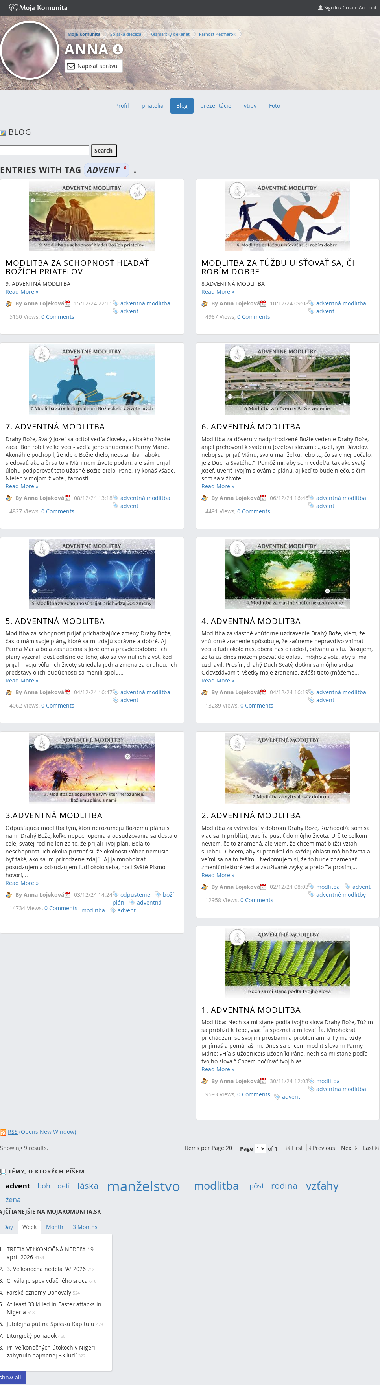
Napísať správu (92, 66)
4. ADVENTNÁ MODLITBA (250, 575)
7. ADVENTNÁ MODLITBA (55, 403)
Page (246, 1148)
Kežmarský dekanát (170, 34)
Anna (87, 49)
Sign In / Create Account (347, 7)
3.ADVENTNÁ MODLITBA (54, 748)
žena (13, 1199)
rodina (284, 1186)
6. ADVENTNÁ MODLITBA (250, 403)
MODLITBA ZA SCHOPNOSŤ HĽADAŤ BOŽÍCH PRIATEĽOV (77, 267)
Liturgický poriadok (32, 1335)
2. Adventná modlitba (250, 748)
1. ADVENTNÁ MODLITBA (250, 923)
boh (43, 1185)
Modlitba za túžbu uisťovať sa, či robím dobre (277, 267)
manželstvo (143, 1186)
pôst (256, 1185)
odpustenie (135, 827)
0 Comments (57, 316)
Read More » (22, 291)
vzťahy (322, 1186)
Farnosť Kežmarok (217, 34)
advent (129, 311)
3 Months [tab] (85, 1226)
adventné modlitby (340, 827)
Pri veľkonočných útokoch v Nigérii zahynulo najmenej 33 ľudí (52, 1351)
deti (63, 1185)
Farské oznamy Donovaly (39, 1292)
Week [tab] (29, 1226)
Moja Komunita (84, 34)
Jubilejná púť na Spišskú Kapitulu (50, 1324)
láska (87, 1186)
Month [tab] (54, 1226)
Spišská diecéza (125, 34)
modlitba (327, 819)
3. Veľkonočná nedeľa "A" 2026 (46, 1269)
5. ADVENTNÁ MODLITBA (55, 575)
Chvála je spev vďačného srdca (47, 1280)
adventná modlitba (145, 303)
